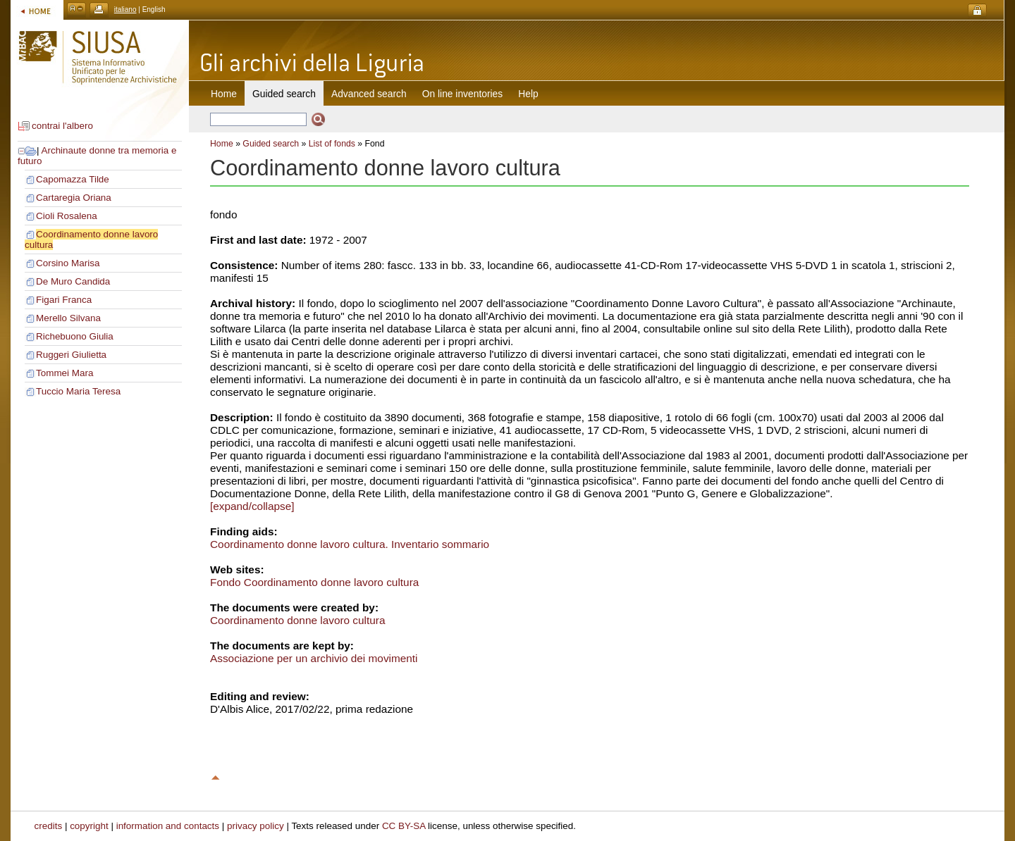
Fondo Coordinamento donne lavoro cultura (314, 582)
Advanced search (369, 93)
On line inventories (462, 93)
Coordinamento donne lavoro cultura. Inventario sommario (349, 544)
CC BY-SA (404, 826)
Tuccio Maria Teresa (78, 391)
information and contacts (167, 826)
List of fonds (332, 144)
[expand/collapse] (252, 506)
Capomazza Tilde (72, 179)
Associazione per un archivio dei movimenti (314, 658)
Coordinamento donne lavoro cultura (297, 620)
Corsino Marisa (67, 263)
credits (49, 826)
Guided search (270, 144)
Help (528, 93)
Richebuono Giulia (74, 336)
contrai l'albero (62, 125)
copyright (89, 826)
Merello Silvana (68, 318)
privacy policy (255, 826)
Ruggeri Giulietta (71, 354)
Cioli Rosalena (66, 216)
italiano (125, 9)
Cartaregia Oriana (73, 197)
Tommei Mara (64, 373)
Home (224, 93)
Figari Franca (64, 299)
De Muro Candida (73, 281)
